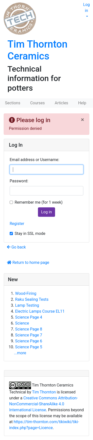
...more (20, 353)
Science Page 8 (28, 329)
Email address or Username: (34, 159)
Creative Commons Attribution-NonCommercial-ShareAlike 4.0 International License (43, 404)
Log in (86, 7)
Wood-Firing (25, 293)
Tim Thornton (44, 392)
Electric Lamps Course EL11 (39, 311)
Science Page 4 (28, 317)
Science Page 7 (28, 335)
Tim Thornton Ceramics (37, 50)
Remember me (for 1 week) (38, 202)
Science (22, 323)
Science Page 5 (28, 347)
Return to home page (28, 262)
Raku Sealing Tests (31, 299)
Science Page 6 (28, 341)
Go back (16, 247)
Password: (19, 181)
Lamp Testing (27, 305)
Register (17, 223)
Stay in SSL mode (30, 233)
